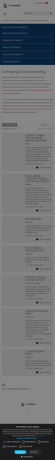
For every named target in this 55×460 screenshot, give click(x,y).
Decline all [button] (34, 452)
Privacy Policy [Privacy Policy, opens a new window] (40, 435)
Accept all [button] (20, 452)
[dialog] (27, 442)
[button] (27, 438)
